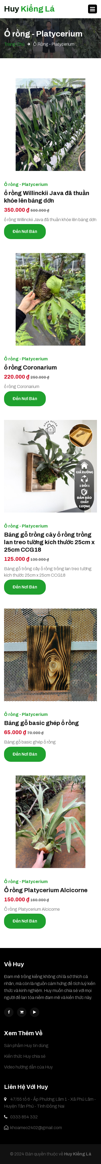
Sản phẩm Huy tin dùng (26, 1045)
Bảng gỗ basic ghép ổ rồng (41, 723)
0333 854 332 (21, 1117)
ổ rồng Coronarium (30, 367)
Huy (29, 9)
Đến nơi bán (25, 231)
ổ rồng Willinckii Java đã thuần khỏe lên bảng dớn (46, 197)
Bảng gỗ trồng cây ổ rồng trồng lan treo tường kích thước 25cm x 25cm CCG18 (49, 542)
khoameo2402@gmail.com (33, 1127)
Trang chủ (14, 44)
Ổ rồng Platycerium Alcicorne (46, 890)
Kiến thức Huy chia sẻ (25, 1056)
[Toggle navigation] (92, 9)
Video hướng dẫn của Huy (28, 1067)
